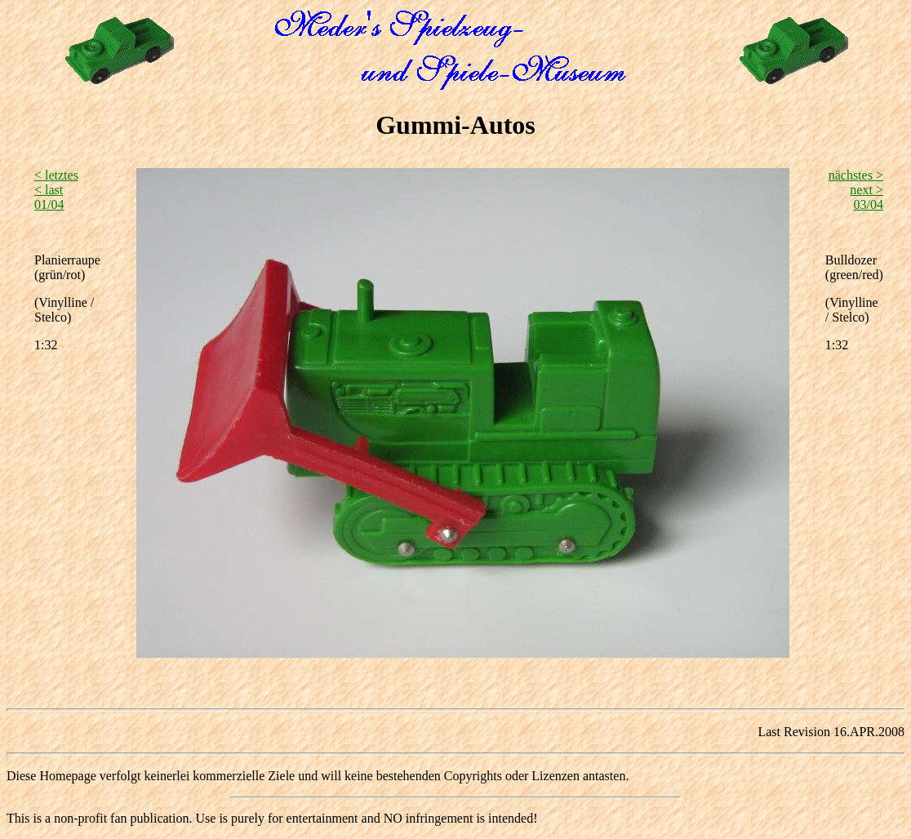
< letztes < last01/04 (56, 189)
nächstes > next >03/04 (856, 189)
